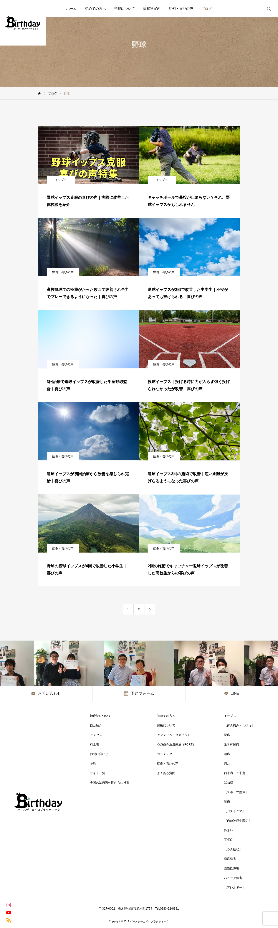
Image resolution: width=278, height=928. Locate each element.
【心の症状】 (233, 849)
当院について (124, 8)
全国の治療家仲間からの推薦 (109, 782)
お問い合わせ (99, 753)
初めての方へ (95, 8)
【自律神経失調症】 (237, 820)
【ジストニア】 (234, 811)
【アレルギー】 (234, 887)
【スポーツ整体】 (236, 792)
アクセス (96, 734)
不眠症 (228, 839)
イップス (61, 180)
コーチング (164, 753)
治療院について (100, 715)
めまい (228, 830)
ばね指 (228, 782)
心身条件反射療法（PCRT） (176, 744)
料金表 (94, 744)
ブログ (206, 8)
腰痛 (227, 734)
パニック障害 (233, 877)
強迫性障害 (231, 868)
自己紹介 (96, 725)
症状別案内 (152, 8)
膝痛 (227, 801)
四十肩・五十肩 (234, 773)
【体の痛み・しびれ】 (239, 725)
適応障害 (230, 858)
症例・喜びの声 (181, 8)
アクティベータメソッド (173, 734)
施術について (166, 725)
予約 (93, 763)
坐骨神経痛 (231, 744)
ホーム (71, 8)
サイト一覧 (97, 773)
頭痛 (227, 753)
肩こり (228, 763)
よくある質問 (166, 773)
